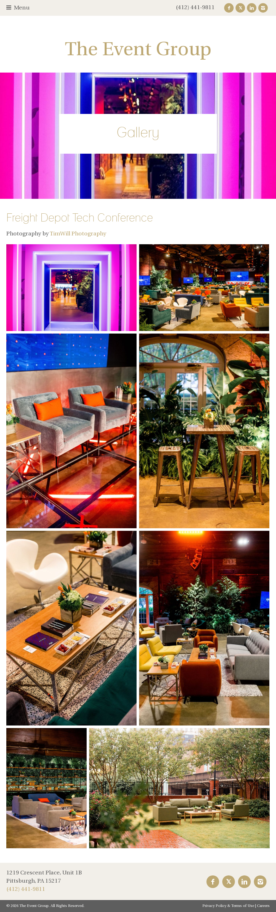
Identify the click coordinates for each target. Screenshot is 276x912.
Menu (22, 8)
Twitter (240, 8)
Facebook (229, 8)
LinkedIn (251, 8)
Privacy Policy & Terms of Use (228, 906)
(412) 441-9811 (195, 8)
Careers (263, 906)
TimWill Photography (78, 234)
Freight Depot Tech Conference (79, 217)
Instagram (263, 8)
